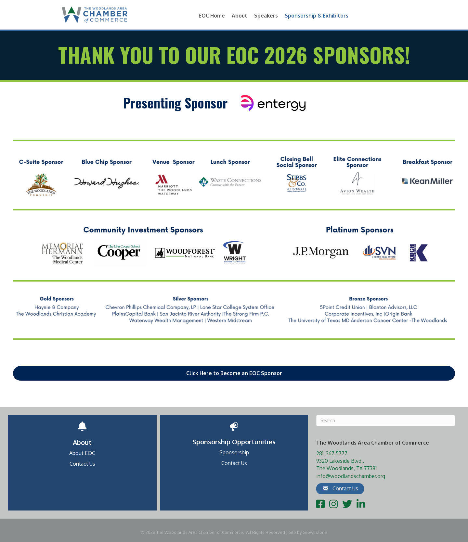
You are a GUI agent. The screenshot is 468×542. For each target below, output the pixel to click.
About (239, 15)
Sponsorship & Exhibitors (316, 15)
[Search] (385, 420)
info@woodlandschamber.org (350, 476)
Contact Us (82, 463)
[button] (234, 373)
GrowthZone (315, 532)
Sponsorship (234, 452)
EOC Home (212, 15)
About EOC (82, 453)
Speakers (266, 15)
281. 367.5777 (331, 453)
